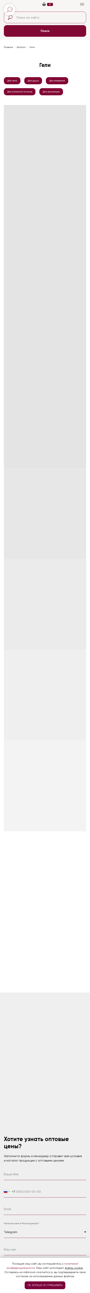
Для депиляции (51, 91)
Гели (32, 47)
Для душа (33, 80)
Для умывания (57, 80)
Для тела (12, 80)
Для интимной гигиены (19, 91)
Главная (8, 47)
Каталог (21, 47)
